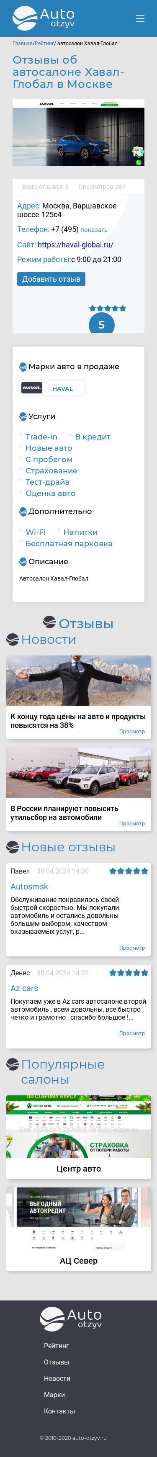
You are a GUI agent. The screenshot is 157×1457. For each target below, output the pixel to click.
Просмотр (132, 732)
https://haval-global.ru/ (75, 244)
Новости (57, 1378)
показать (94, 230)
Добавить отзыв (51, 279)
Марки (54, 1395)
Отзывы (56, 1362)
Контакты (59, 1411)
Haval (62, 389)
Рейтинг (44, 43)
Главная (23, 43)
